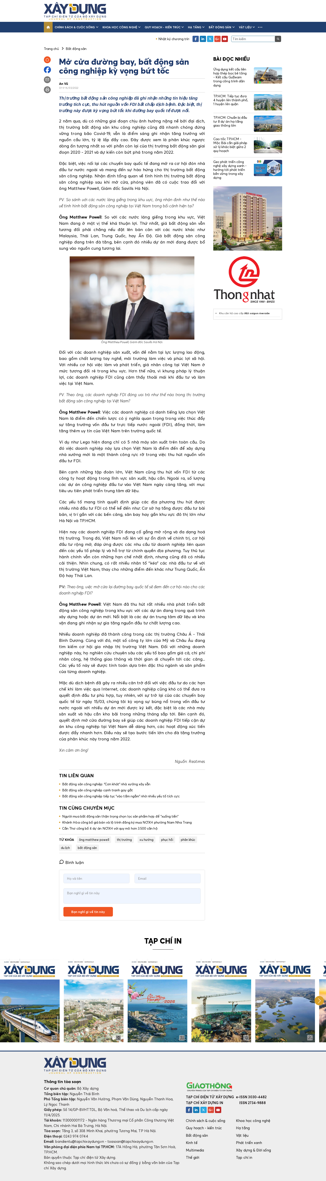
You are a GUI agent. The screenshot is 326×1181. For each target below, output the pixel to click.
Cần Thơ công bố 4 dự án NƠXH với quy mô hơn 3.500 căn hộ (110, 828)
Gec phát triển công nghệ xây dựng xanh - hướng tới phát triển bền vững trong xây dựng (230, 170)
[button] (260, 27)
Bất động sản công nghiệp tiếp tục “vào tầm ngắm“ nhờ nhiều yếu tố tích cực (121, 796)
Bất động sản (222, 27)
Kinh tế (192, 1142)
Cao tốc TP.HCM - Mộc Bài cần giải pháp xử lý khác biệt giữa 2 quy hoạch (230, 145)
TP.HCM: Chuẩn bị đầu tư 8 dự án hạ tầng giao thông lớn (230, 121)
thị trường (124, 839)
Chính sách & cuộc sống (76, 27)
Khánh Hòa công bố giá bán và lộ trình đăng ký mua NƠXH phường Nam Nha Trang (127, 822)
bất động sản (87, 848)
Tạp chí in (244, 1157)
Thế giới (192, 1157)
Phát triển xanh (249, 1142)
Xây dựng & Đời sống (253, 1150)
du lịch (65, 848)
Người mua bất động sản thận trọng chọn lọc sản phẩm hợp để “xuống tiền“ (120, 816)
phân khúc (188, 839)
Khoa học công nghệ (121, 27)
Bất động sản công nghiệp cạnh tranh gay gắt (97, 790)
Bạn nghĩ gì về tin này (88, 912)
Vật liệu (247, 27)
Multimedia (195, 1150)
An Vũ (63, 84)
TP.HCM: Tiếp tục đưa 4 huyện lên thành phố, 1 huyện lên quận (230, 100)
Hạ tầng (196, 27)
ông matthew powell (94, 839)
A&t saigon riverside (257, 313)
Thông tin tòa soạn (62, 1081)
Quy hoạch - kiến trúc (164, 27)
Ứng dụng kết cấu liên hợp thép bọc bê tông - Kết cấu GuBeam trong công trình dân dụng (230, 77)
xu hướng (146, 839)
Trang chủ (51, 49)
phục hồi (167, 839)
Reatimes (197, 761)
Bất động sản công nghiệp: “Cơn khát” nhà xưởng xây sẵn (106, 784)
